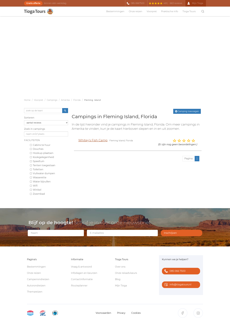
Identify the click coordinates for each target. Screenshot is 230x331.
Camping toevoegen (187, 111)
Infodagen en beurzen (84, 273)
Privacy (121, 313)
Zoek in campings (34, 129)
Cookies (136, 313)
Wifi (34, 185)
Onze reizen (135, 11)
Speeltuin (37, 161)
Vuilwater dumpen (42, 173)
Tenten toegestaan (42, 165)
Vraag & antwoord (81, 266)
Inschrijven (170, 233)
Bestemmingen (115, 11)
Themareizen (34, 291)
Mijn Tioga (121, 285)
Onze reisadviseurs (126, 273)
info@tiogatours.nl (177, 285)
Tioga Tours (189, 11)
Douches (36, 149)
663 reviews (176, 3)
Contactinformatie (82, 279)
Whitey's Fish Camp (93, 140)
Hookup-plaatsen (41, 153)
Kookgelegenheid (42, 157)
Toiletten (36, 169)
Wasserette (38, 177)
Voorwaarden (103, 313)
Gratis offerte (33, 3)
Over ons (120, 266)
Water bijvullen (40, 181)
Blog (117, 279)
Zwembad (37, 193)
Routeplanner (79, 285)
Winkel (35, 189)
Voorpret (152, 11)
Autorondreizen (36, 285)
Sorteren (29, 117)
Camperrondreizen (38, 279)
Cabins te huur (40, 145)
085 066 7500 (174, 271)
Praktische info (169, 11)
